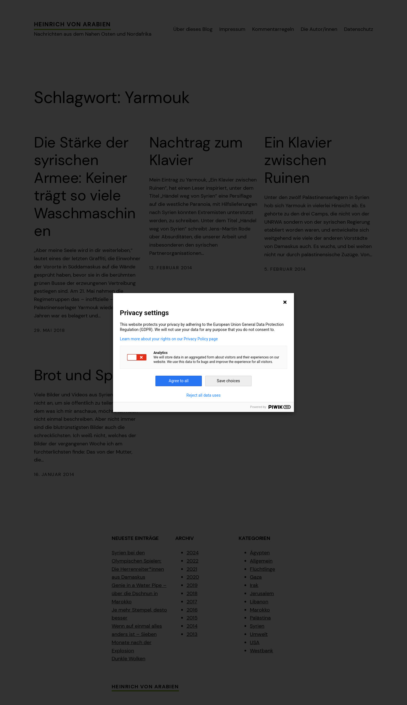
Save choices (228, 381)
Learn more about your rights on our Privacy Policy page (169, 339)
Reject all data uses (204, 395)
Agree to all (179, 381)
